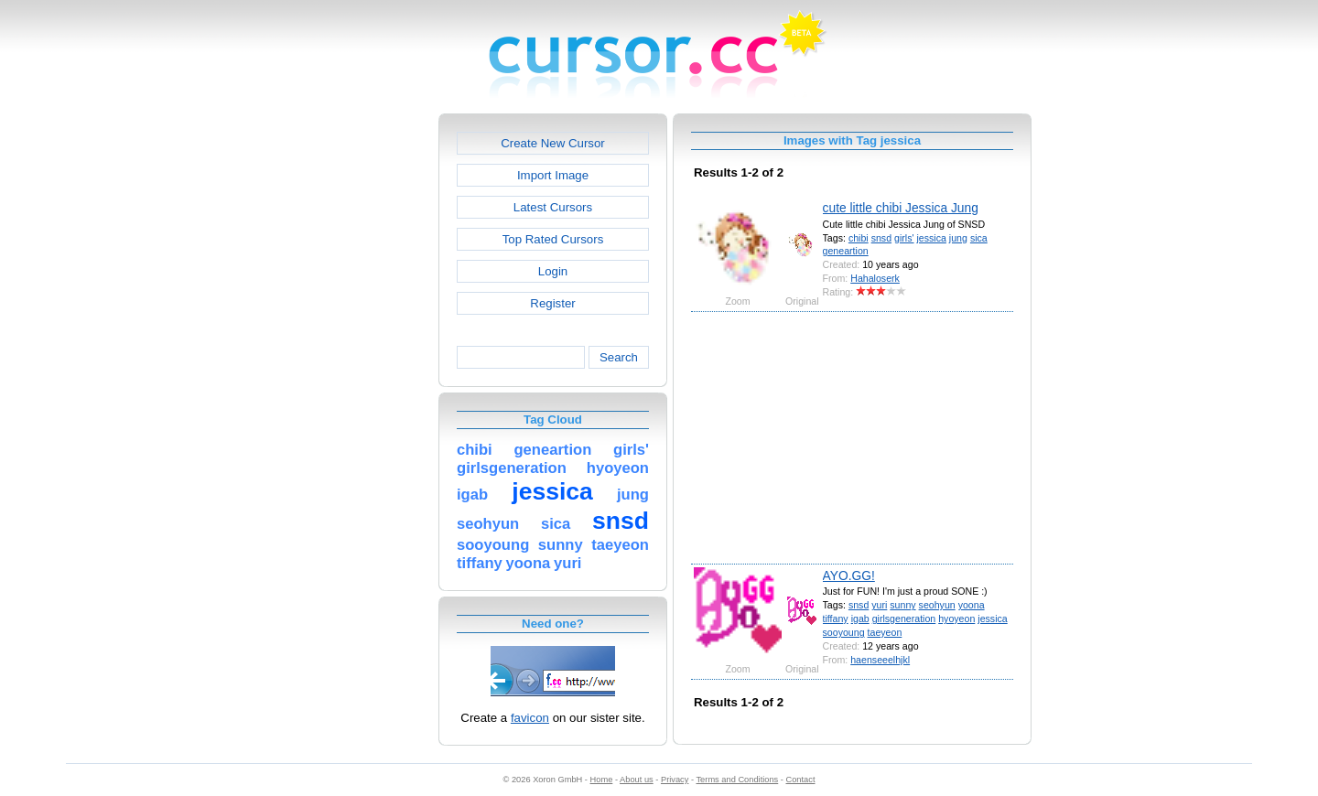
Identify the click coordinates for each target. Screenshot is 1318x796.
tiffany (835, 618)
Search (619, 357)
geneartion (846, 250)
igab (860, 618)
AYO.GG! (849, 575)
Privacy (674, 779)
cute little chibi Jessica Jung (900, 207)
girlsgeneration (904, 618)
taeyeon (885, 632)
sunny (902, 604)
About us (637, 779)
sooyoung (844, 632)
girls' (903, 237)
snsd (881, 237)
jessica (930, 237)
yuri (879, 604)
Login (552, 271)
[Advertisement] (359, 387)
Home (601, 779)
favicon (530, 718)
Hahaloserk (875, 278)
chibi (858, 237)
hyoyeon (956, 618)
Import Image (553, 175)
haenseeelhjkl (880, 659)
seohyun (937, 604)
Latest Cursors (552, 207)
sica (979, 237)
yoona (971, 604)
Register (552, 303)
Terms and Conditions (737, 779)
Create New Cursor (553, 143)
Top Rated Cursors (553, 239)
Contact (801, 779)
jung (958, 237)
